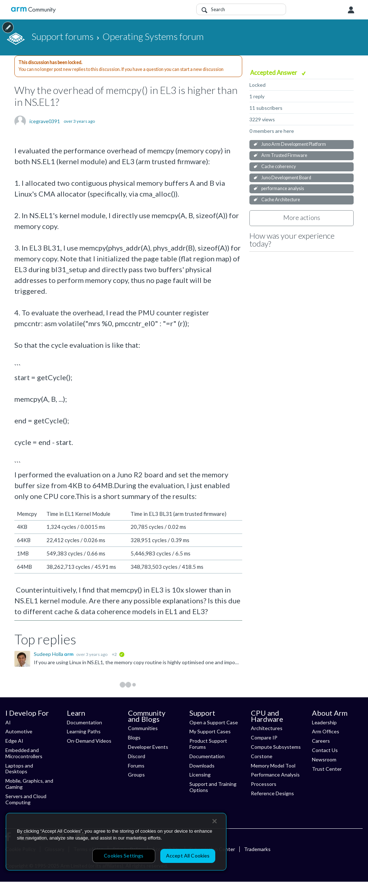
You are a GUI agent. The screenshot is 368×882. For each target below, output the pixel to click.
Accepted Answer (274, 72)
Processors (263, 784)
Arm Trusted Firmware (284, 155)
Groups (136, 774)
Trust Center (327, 769)
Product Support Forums (208, 744)
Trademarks (257, 849)
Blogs (134, 737)
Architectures (266, 728)
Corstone (261, 756)
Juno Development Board (286, 177)
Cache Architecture (280, 199)
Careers (321, 741)
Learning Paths (84, 731)
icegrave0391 (44, 121)
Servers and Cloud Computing (25, 799)
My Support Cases (210, 731)
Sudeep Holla (49, 654)
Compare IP (264, 737)
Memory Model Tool (273, 765)
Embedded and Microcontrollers (23, 753)
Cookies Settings (123, 855)
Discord (136, 756)
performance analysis (282, 188)
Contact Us (325, 750)
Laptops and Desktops (19, 768)
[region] (116, 841)
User (351, 10)
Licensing (200, 774)
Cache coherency (278, 166)
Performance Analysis (275, 774)
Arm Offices (325, 731)
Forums (136, 765)
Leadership (324, 722)
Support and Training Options (212, 787)
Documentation (84, 722)
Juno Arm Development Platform (293, 144)
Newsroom (324, 759)
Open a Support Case (213, 722)
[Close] (214, 821)
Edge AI (14, 741)
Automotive (18, 731)
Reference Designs (272, 793)
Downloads (202, 765)
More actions (301, 217)
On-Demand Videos (89, 741)
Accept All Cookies (188, 855)
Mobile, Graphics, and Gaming (29, 784)
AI (8, 722)
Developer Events (148, 747)
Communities (143, 728)
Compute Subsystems (276, 747)
